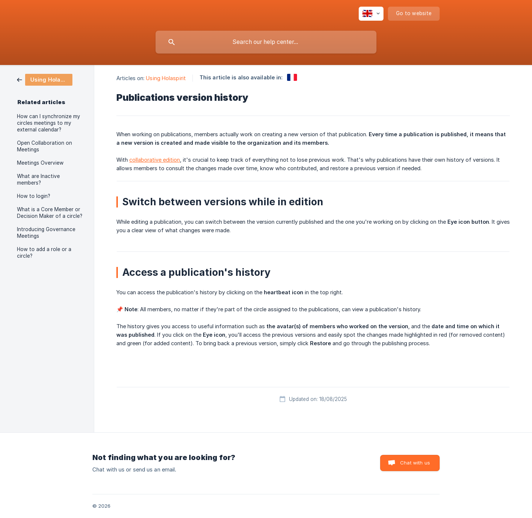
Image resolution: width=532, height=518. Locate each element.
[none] (371, 14)
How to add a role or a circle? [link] (44, 252)
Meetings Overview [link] (40, 163)
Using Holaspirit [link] (166, 78)
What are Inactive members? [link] (38, 179)
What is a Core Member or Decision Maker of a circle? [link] (49, 212)
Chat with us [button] (415, 463)
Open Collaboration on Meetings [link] (44, 146)
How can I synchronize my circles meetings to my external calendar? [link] (48, 123)
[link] (44, 79)
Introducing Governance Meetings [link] (46, 232)
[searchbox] (266, 42)
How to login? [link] (33, 196)
